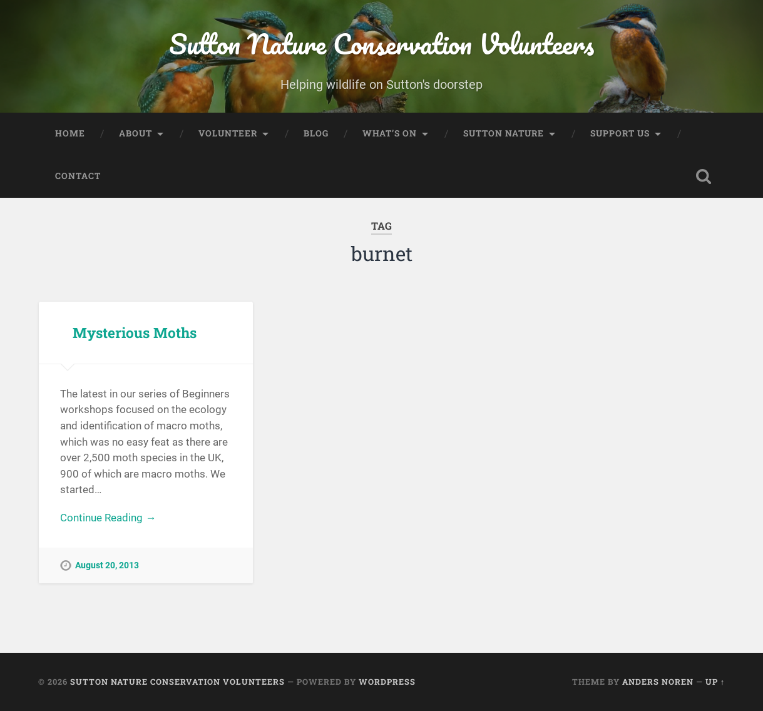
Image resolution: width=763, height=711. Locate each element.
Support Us (620, 133)
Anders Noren (658, 682)
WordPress (387, 682)
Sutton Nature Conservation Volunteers (381, 43)
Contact (78, 176)
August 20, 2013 (107, 565)
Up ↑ (715, 682)
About (135, 133)
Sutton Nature (503, 133)
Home (70, 133)
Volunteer (227, 133)
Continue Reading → (108, 517)
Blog (316, 133)
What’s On (389, 133)
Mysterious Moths (135, 332)
